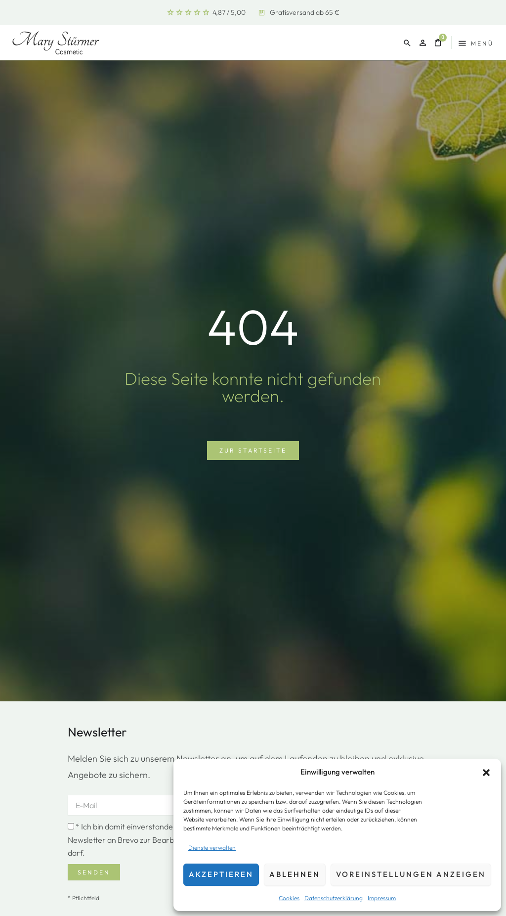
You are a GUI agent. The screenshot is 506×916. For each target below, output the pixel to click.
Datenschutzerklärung (333, 898)
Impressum (382, 898)
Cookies (289, 898)
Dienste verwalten (212, 847)
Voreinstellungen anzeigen (411, 874)
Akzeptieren (221, 874)
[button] (486, 773)
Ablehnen (294, 874)
